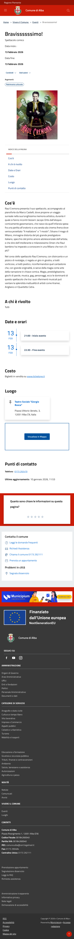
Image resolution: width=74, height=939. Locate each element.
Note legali (7, 901)
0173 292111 (24, 852)
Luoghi (5, 815)
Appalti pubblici (9, 726)
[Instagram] (20, 658)
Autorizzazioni (8, 771)
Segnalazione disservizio (13, 871)
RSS (5, 918)
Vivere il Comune (21, 22)
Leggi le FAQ (7, 875)
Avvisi (4, 797)
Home (6, 22)
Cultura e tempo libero (12, 714)
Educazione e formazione (13, 752)
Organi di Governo (10, 673)
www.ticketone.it (36, 376)
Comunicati (7, 793)
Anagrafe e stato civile (12, 710)
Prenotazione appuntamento (15, 867)
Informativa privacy (11, 897)
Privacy (6, 926)
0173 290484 (12, 849)
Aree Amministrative (11, 676)
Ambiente (6, 763)
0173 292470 (21, 471)
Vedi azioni (25, 72)
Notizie (5, 789)
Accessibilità (8, 922)
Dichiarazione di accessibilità (15, 905)
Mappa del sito (9, 933)
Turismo (5, 733)
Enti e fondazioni (9, 684)
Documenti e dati (9, 695)
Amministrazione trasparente (15, 893)
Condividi (11, 72)
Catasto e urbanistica (11, 729)
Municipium (55, 922)
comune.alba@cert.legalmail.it (20, 845)
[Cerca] (68, 10)
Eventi (35, 22)
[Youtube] (13, 658)
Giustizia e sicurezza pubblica (15, 756)
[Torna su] (69, 934)
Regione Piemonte (12, 2)
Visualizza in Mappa (37, 436)
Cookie (6, 930)
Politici (5, 688)
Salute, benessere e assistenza (16, 767)
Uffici (4, 680)
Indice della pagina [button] (17, 149)
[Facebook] (6, 658)
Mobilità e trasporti (10, 737)
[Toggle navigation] (5, 10)
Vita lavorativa (8, 718)
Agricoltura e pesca (10, 775)
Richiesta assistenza (11, 878)
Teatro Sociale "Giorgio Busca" (27, 403)
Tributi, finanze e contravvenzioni (17, 759)
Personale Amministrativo (14, 692)
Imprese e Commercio (12, 722)
